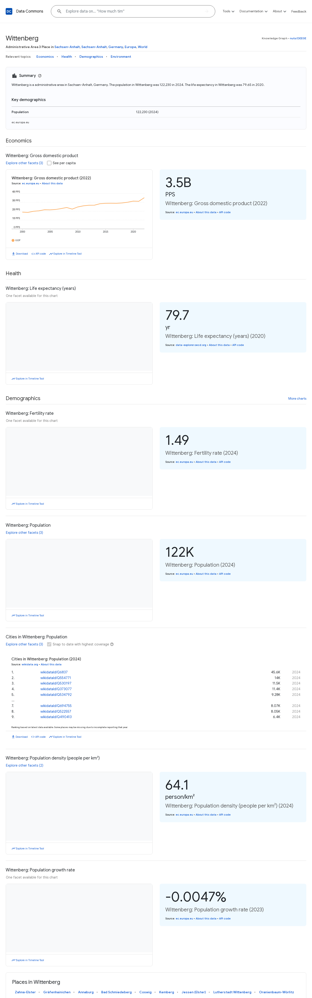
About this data (52, 183)
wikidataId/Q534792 (56, 693)
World (142, 47)
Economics (45, 56)
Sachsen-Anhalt (67, 47)
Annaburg (86, 992)
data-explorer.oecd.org (191, 345)
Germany (115, 47)
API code (40, 253)
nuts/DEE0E (298, 38)
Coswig (145, 992)
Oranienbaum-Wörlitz (276, 992)
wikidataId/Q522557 (55, 710)
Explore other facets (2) (24, 765)
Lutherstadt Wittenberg (232, 992)
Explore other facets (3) (24, 163)
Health (67, 56)
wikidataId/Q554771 (55, 676)
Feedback (298, 11)
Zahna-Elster (25, 992)
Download (22, 253)
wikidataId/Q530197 (55, 682)
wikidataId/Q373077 (56, 687)
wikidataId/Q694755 (56, 704)
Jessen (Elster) (194, 992)
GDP (17, 240)
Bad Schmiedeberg (116, 992)
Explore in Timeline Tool (67, 253)
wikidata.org (30, 664)
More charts (297, 398)
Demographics (91, 56)
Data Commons (29, 11)
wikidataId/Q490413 (56, 715)
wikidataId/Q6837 (54, 671)
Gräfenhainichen (56, 992)
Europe (130, 47)
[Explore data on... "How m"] (133, 11)
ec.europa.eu (20, 122)
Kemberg (166, 992)
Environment (121, 56)
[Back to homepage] (9, 11)
